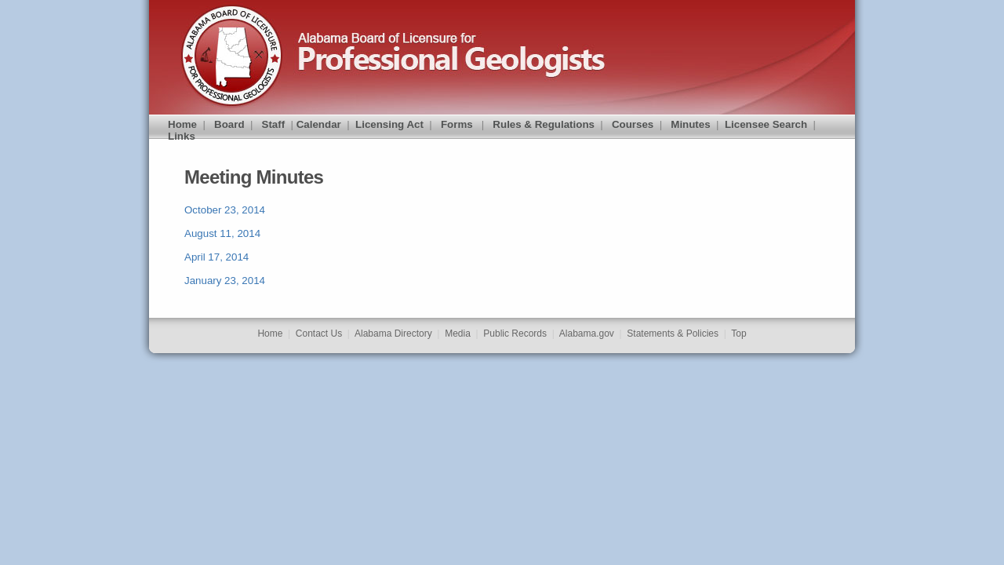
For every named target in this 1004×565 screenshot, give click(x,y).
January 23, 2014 (224, 280)
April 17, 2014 (216, 257)
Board (229, 124)
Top (738, 333)
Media (458, 333)
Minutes (690, 124)
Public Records (515, 333)
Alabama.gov (586, 333)
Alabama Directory (393, 333)
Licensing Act (389, 124)
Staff (274, 124)
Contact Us (319, 333)
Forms (457, 124)
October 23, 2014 (224, 210)
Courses (632, 124)
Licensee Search (766, 124)
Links (181, 136)
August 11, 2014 (222, 233)
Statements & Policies (672, 333)
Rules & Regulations (544, 124)
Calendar (318, 124)
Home (182, 124)
